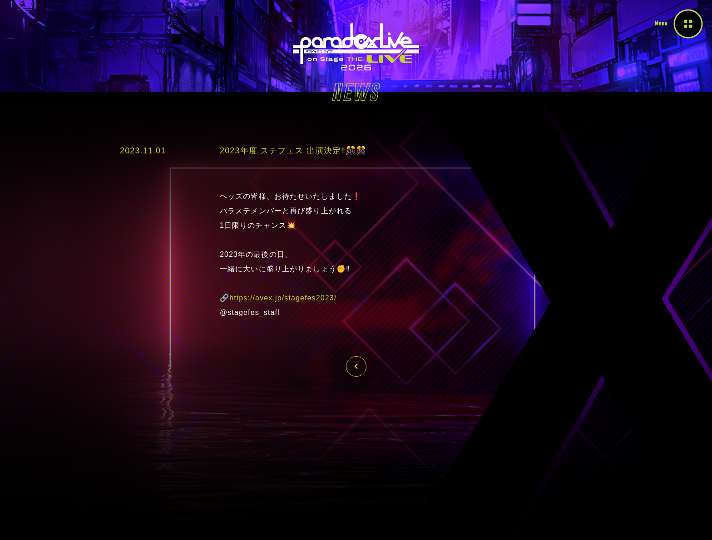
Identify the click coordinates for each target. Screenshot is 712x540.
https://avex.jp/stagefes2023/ (282, 298)
